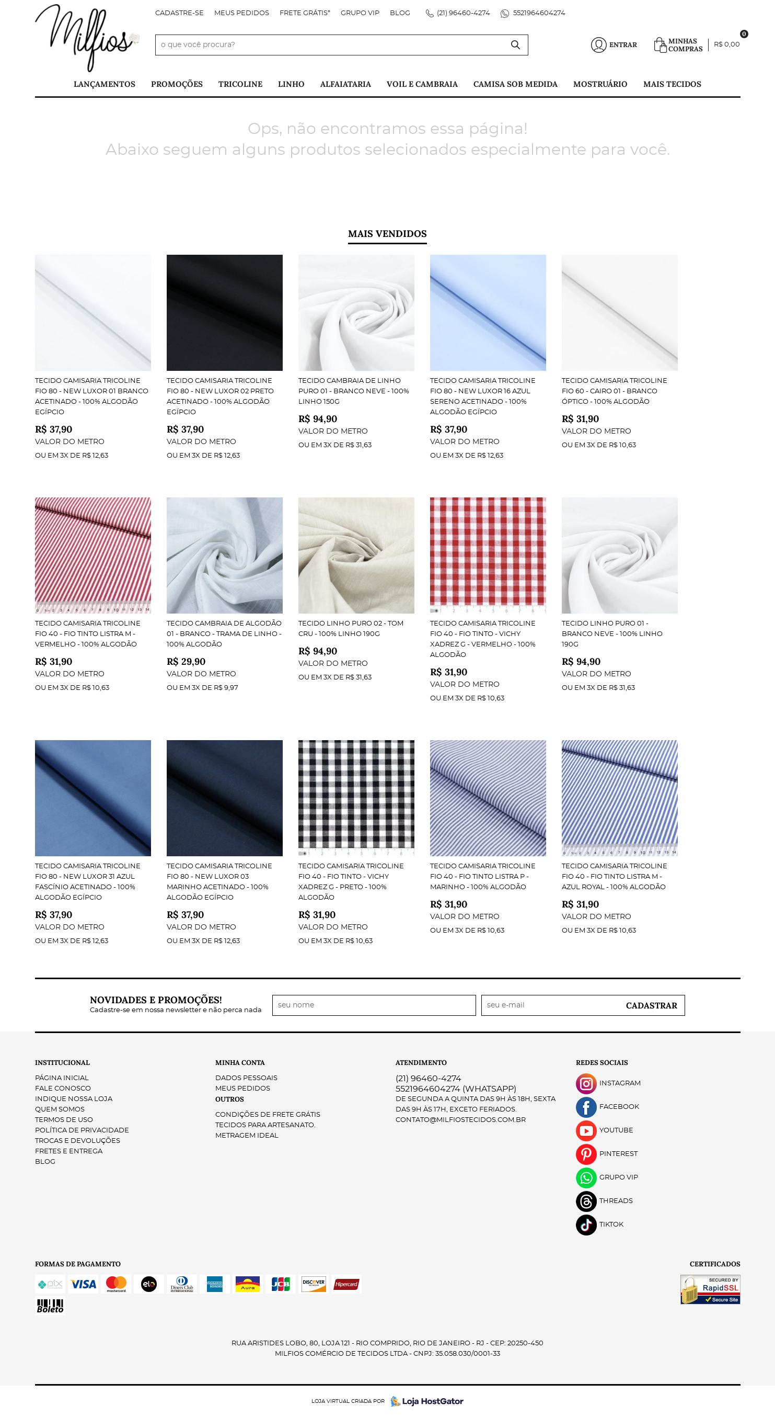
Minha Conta (240, 1062)
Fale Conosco (63, 1088)
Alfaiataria (345, 84)
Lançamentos (104, 84)
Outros (229, 1099)
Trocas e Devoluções (77, 1141)
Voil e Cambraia (422, 84)
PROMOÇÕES (177, 84)
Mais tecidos (672, 84)
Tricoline (240, 84)
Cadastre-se (179, 13)
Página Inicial (62, 1078)
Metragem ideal (247, 1135)
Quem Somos (60, 1109)
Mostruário (600, 84)
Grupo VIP (360, 13)
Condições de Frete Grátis (267, 1115)
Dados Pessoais (246, 1078)
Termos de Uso (64, 1120)
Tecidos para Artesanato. (265, 1125)
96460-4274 (463, 13)
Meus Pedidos (241, 13)
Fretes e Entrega (68, 1151)
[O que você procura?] (515, 45)
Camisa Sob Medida (515, 84)
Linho (291, 84)
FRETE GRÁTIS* (305, 13)
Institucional (62, 1062)
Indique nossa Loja (73, 1099)
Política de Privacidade (82, 1130)
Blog (400, 13)
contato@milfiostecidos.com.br (461, 1120)
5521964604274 (538, 13)
